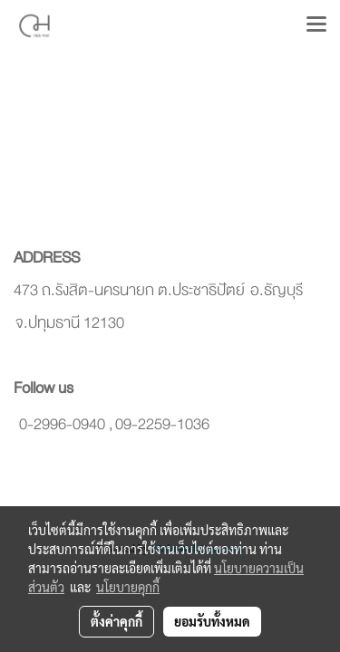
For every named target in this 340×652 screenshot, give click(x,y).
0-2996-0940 (62, 424)
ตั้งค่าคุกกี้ (116, 621)
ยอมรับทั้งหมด (212, 621)
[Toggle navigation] (316, 25)
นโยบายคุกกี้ (128, 587)
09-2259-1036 (162, 424)
